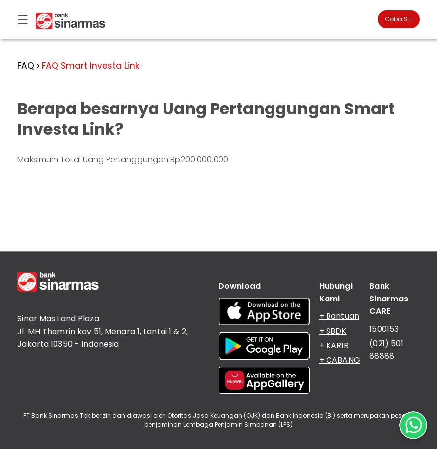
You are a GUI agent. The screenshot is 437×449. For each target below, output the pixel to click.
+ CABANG (339, 360)
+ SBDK (333, 331)
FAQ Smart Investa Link (91, 66)
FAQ (25, 66)
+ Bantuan (339, 316)
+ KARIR (334, 345)
